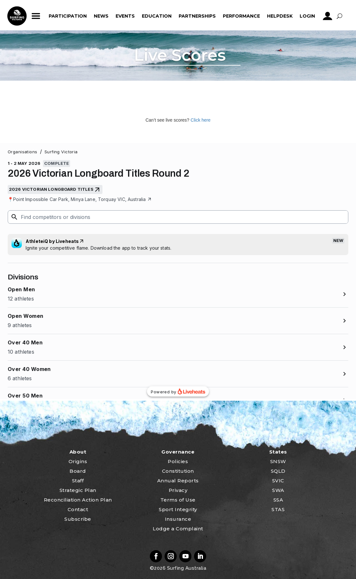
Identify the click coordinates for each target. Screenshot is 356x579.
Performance (241, 16)
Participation (68, 16)
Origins (78, 461)
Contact (78, 509)
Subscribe (77, 519)
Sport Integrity (178, 509)
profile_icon (327, 16)
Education (157, 16)
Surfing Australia (186, 568)
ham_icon (36, 16)
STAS (278, 509)
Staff (78, 481)
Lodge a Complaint (178, 529)
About (77, 452)
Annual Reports (178, 481)
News (101, 16)
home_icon (17, 16)
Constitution (178, 471)
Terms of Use (178, 500)
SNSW (278, 461)
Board (77, 471)
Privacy (178, 490)
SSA (278, 500)
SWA (278, 490)
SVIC (278, 481)
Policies (178, 461)
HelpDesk (280, 16)
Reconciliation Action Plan (78, 500)
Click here (200, 120)
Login (307, 16)
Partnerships (197, 16)
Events (125, 16)
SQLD (278, 471)
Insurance (178, 519)
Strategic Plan (78, 490)
